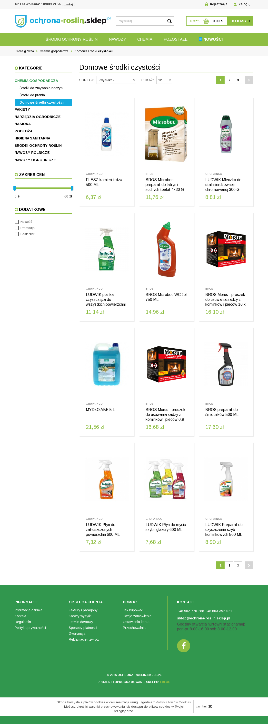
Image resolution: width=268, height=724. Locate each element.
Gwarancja (77, 637)
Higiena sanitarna (32, 138)
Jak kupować (133, 613)
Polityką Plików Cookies (173, 705)
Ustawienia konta (136, 625)
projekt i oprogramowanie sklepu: (134, 685)
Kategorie (30, 68)
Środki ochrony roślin (72, 39)
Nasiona (23, 124)
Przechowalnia (134, 631)
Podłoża (23, 131)
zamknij (204, 709)
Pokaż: (147, 80)
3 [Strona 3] (238, 80)
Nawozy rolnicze (32, 153)
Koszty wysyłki (80, 619)
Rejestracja (216, 4)
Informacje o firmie (28, 613)
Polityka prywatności (30, 631)
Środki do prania (32, 95)
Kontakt (20, 619)
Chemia (144, 39)
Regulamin (23, 625)
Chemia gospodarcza (36, 81)
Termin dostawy (81, 625)
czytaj (68, 4)
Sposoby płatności (83, 631)
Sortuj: (86, 80)
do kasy (240, 21)
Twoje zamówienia (137, 619)
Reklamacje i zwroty (84, 643)
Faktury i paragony (83, 613)
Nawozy (117, 39)
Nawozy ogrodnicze (35, 160)
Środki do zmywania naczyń (41, 88)
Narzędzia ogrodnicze (38, 117)
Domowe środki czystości (42, 102)
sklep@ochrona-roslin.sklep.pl (203, 621)
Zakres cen (31, 175)
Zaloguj (242, 4)
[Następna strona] (249, 80)
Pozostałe (176, 39)
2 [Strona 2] (229, 80)
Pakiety (22, 109)
